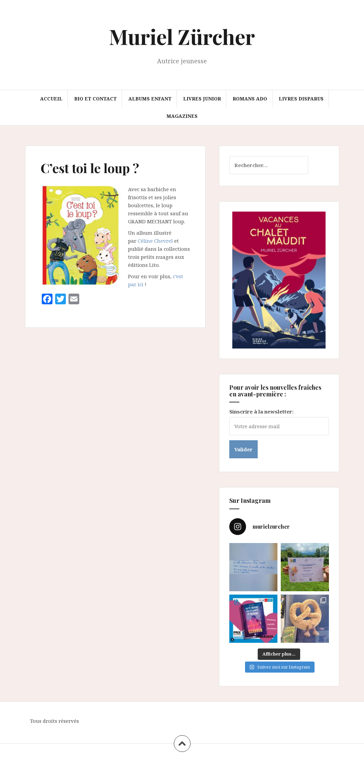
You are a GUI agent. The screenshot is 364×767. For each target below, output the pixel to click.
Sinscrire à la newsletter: (261, 411)
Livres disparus (301, 98)
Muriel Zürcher (182, 36)
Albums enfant (149, 98)
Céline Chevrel (155, 240)
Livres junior (202, 98)
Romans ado (250, 98)
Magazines (182, 116)
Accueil (51, 98)
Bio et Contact (95, 98)
